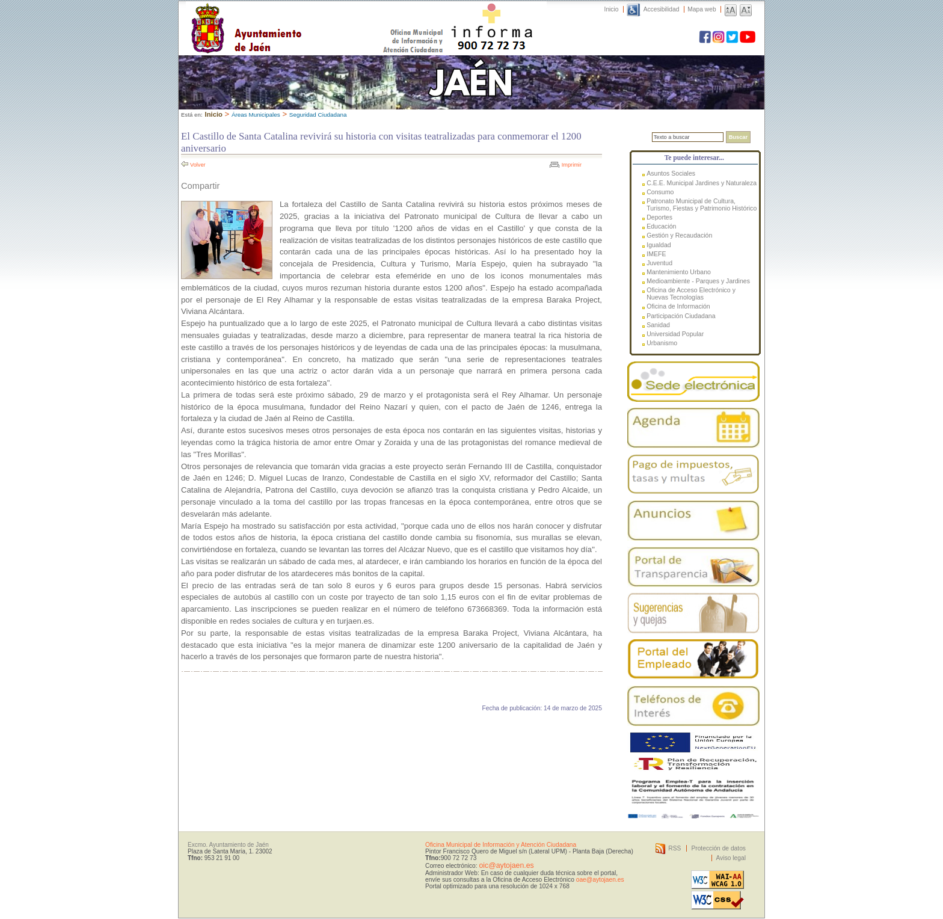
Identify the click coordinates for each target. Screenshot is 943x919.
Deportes (659, 217)
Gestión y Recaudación (679, 235)
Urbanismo (662, 342)
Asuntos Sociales (671, 173)
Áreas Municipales (256, 114)
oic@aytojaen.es (506, 865)
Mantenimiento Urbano (679, 271)
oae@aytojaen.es (600, 879)
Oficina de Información (678, 306)
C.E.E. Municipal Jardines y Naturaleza (702, 182)
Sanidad (658, 324)
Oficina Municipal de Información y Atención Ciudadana (500, 844)
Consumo (660, 191)
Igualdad (659, 244)
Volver (198, 165)
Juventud (659, 262)
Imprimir (572, 165)
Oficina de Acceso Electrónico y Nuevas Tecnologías (691, 293)
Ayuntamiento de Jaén (298, 16)
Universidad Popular (675, 333)
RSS (674, 848)
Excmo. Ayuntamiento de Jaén (228, 844)
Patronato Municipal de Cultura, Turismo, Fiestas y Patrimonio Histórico (702, 204)
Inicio (611, 9)
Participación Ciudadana (681, 315)
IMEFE (656, 253)
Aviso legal (731, 858)
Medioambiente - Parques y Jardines (698, 280)
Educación (661, 226)
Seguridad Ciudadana (318, 114)
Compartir (200, 186)
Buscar (738, 137)
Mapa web (701, 9)
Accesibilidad (662, 9)
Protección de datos (718, 848)
